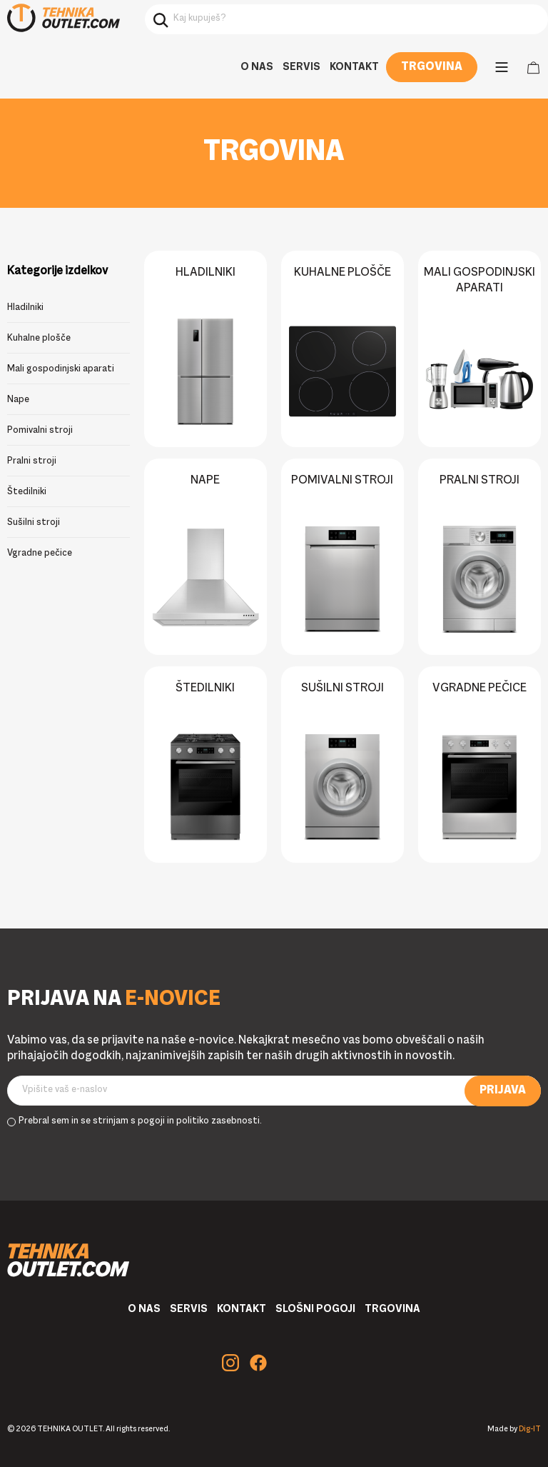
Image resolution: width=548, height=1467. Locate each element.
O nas (256, 67)
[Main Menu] (502, 67)
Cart (533, 67)
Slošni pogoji (315, 1309)
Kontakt (354, 67)
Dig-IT (530, 1429)
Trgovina (431, 67)
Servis (301, 67)
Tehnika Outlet (63, 18)
